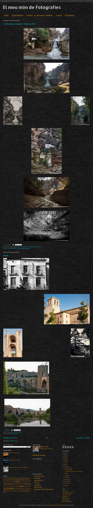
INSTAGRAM (69, 15)
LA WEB (59, 15)
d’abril (66, 477)
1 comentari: (7, 430)
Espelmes (5, 483)
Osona (5, 488)
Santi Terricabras (44, 446)
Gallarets (21, 483)
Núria (30, 486)
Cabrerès (19, 246)
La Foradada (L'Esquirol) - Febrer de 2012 (19, 24)
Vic (27, 491)
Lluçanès (22, 484)
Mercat (12, 486)
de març (67, 479)
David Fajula (65, 496)
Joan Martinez (37, 485)
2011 (65, 485)
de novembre (68, 467)
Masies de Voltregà (7, 486)
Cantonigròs (24, 246)
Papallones (16, 488)
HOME (6, 15)
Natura (39, 246)
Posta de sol (21, 488)
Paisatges (20, 432)
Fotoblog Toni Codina (39, 476)
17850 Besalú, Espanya (13, 433)
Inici (47, 438)
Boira (13, 479)
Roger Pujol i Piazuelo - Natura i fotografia (44, 489)
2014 (65, 462)
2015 (65, 460)
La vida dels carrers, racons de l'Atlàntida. (18, 467)
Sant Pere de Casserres (20, 489)
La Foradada (35, 246)
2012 (65, 466)
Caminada (10, 480)
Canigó (13, 480)
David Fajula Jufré (38, 480)
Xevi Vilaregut (65, 491)
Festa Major (15, 483)
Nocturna (26, 486)
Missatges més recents (10, 438)
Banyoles (21, 477)
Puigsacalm (29, 488)
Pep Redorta (37, 478)
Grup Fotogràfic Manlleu (67, 492)
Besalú (6, 256)
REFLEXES (5, 489)
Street (15, 491)
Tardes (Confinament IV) (14, 452)
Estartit (8, 483)
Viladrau (4, 492)
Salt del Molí (13, 489)
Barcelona (25, 477)
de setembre (68, 469)
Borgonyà (16, 479)
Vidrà (30, 491)
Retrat (10, 489)
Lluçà (19, 484)
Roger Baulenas (65, 498)
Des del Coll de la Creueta (14, 460)
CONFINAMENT (17, 15)
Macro (26, 484)
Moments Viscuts (38, 487)
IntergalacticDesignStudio (55, 505)
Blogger (72, 505)
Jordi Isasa (36, 482)
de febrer (67, 481)
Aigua (15, 246)
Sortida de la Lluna (11, 491)
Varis (26, 491)
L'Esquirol (29, 246)
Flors (18, 483)
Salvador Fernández (66, 494)
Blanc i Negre (8, 479)
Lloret (17, 484)
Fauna (11, 483)
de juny (66, 475)
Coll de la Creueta (27, 480)
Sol (6, 491)
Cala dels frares (25, 479)
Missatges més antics (83, 438)
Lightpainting (10, 484)
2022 (65, 453)
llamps (14, 484)
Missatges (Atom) (13, 440)
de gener (67, 483)
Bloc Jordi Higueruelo (67, 501)
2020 (65, 454)
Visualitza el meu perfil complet (46, 448)
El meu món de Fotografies (32, 7)
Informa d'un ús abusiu (39, 455)
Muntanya (16, 486)
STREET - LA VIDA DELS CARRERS (39, 15)
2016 (65, 458)
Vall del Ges (21, 491)
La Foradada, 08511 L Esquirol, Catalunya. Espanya (19, 248)
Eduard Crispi (65, 499)
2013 (65, 464)
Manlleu (29, 484)
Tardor (18, 491)
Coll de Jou (22, 480)
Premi (25, 488)
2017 (65, 456)
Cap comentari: (7, 244)
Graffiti (24, 483)
